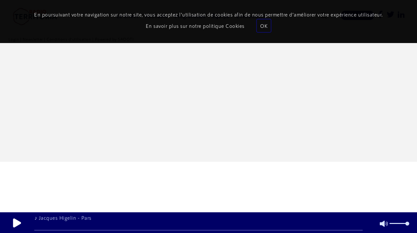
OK (264, 26)
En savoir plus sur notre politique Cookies (195, 26)
